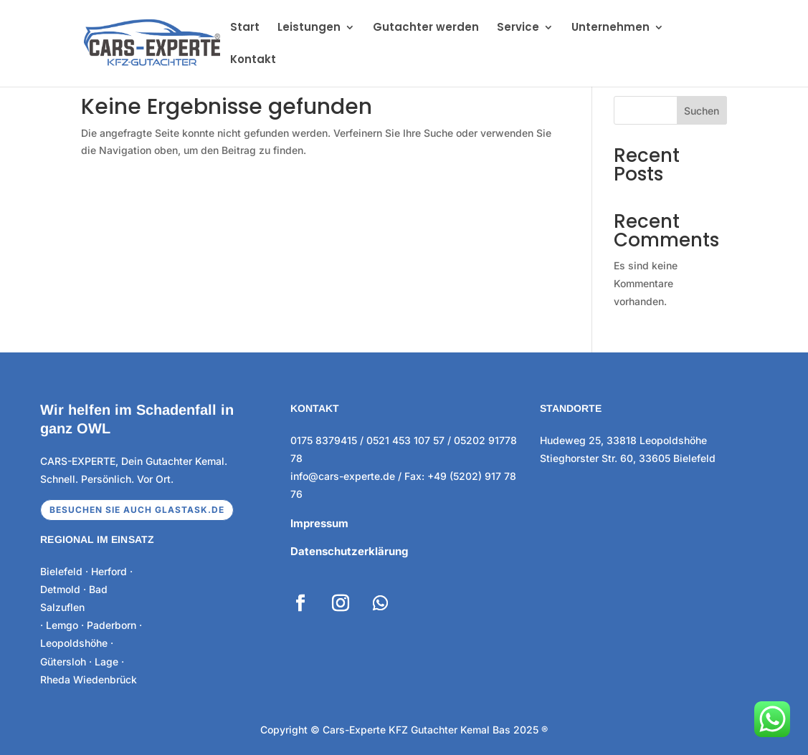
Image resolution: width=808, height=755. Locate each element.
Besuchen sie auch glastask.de (136, 509)
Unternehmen (610, 28)
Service (518, 28)
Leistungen (309, 28)
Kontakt (253, 60)
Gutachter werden (426, 28)
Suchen (701, 111)
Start (245, 28)
